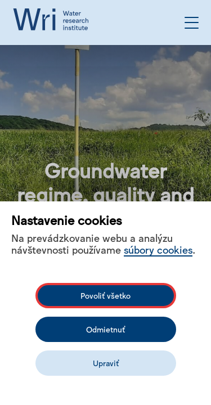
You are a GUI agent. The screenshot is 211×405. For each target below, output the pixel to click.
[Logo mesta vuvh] (53, 22)
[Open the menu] (191, 23)
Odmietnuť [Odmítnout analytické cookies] (105, 329)
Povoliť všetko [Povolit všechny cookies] (105, 295)
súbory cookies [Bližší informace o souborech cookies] (158, 249)
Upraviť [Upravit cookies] (106, 362)
